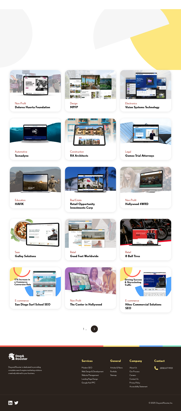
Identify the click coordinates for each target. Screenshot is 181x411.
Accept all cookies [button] (141, 404)
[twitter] (16, 403)
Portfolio (111, 4)
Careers (133, 375)
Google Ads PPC (88, 382)
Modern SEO (87, 367)
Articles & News (116, 367)
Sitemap (113, 375)
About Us (124, 4)
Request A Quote (144, 4)
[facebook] (10, 403)
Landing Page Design (90, 379)
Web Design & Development (92, 371)
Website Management (90, 375)
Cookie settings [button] (160, 404)
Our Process (135, 371)
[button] (97, 4)
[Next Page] (94, 328)
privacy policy (168, 394)
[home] (12, 4)
